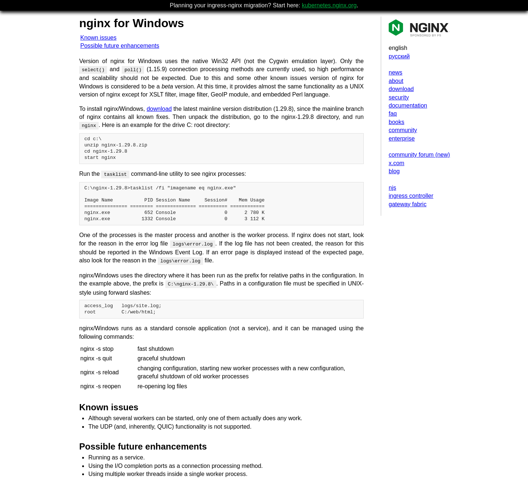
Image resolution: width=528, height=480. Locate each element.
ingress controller (411, 196)
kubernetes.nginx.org (329, 5)
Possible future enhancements (119, 46)
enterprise (402, 138)
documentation (408, 105)
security (399, 97)
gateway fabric (407, 204)
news (395, 72)
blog (394, 171)
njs (392, 188)
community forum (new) (419, 155)
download (401, 89)
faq (393, 113)
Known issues (98, 37)
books (396, 122)
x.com (396, 163)
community (403, 130)
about (396, 81)
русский (399, 56)
